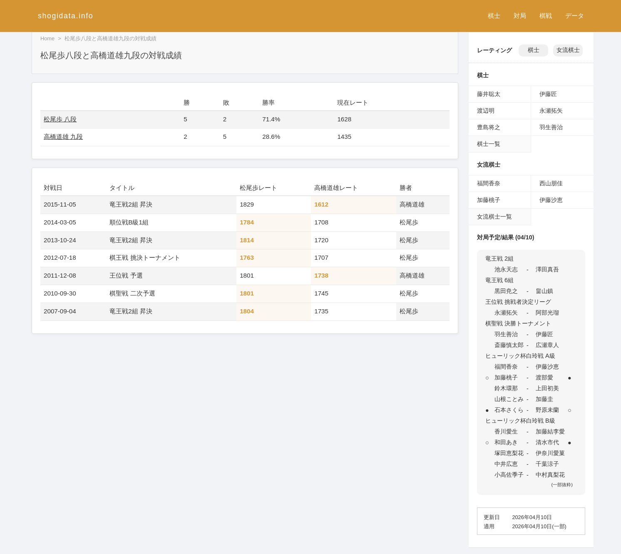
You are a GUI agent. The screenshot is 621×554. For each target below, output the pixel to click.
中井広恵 (506, 463)
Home (47, 38)
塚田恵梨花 (509, 453)
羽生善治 (551, 127)
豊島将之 (488, 127)
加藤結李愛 (550, 431)
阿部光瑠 (547, 312)
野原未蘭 (547, 409)
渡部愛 (544, 377)
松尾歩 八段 (60, 119)
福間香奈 (488, 183)
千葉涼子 (547, 463)
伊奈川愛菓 (550, 453)
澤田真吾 (547, 269)
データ (574, 15)
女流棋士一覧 (494, 216)
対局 (520, 15)
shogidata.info (65, 16)
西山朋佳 (551, 183)
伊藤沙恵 (551, 200)
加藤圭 (544, 399)
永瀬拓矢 (551, 110)
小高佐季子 (509, 474)
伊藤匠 (548, 94)
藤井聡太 (488, 94)
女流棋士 (568, 50)
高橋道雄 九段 (63, 136)
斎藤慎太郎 (509, 345)
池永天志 (506, 269)
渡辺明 (485, 110)
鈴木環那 (506, 388)
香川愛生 (506, 431)
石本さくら (509, 409)
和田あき (506, 442)
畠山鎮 (544, 291)
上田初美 (547, 388)
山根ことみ (509, 399)
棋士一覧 (488, 143)
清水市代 (547, 442)
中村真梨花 (550, 474)
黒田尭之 (506, 291)
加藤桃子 (488, 200)
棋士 (494, 15)
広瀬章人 (547, 345)
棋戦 (545, 15)
